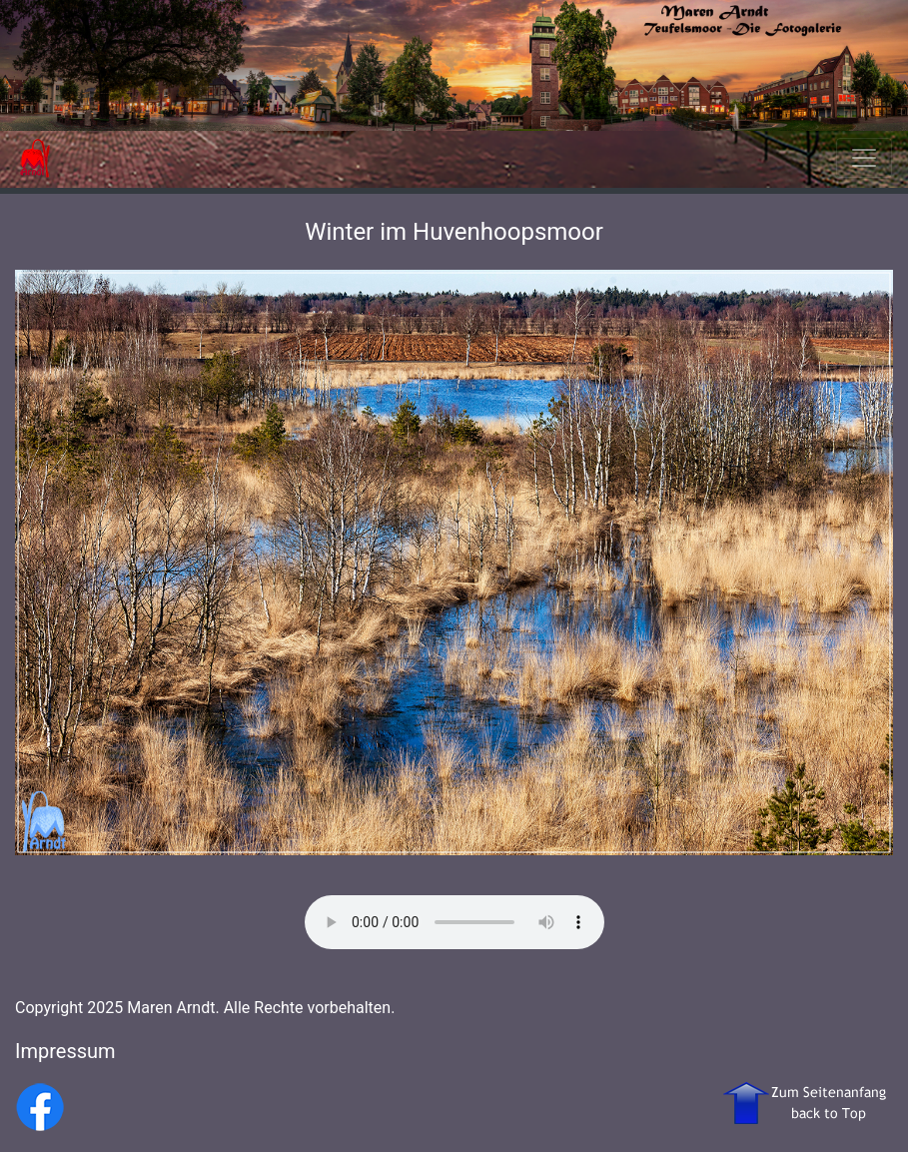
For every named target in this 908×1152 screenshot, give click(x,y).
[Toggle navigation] (864, 158)
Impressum (65, 1051)
